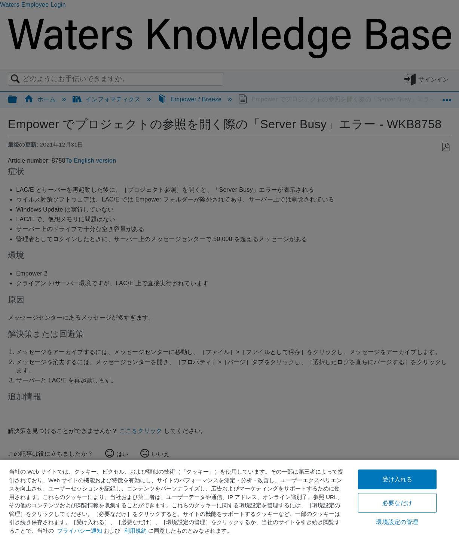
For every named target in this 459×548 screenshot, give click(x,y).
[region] (229, 504)
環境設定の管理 (397, 522)
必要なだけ (397, 503)
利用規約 (135, 530)
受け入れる (397, 479)
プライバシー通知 (79, 530)
